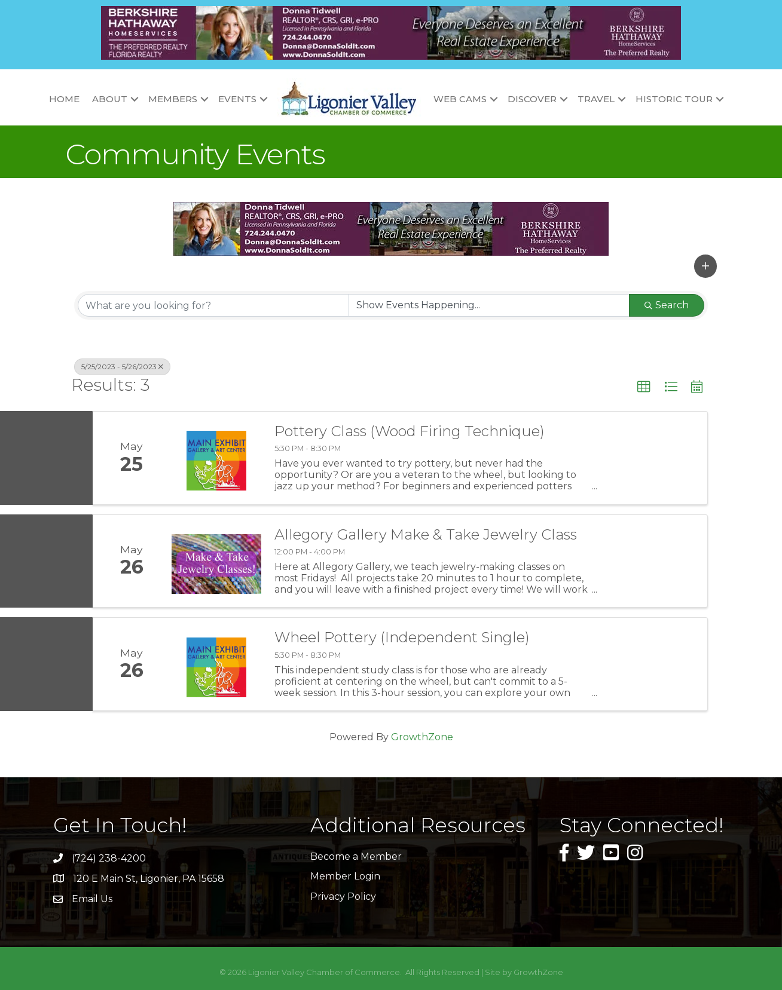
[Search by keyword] (213, 305)
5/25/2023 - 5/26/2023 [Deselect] (122, 366)
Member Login (345, 876)
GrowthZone (422, 737)
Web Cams (460, 99)
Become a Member (356, 856)
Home (64, 99)
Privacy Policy (343, 896)
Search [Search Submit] (666, 305)
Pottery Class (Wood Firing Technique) (409, 431)
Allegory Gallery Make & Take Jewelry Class (425, 534)
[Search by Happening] (489, 305)
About (109, 99)
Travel (596, 99)
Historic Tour (674, 99)
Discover (532, 99)
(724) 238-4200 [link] (109, 858)
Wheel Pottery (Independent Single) (402, 637)
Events (237, 99)
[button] (705, 266)
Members (172, 99)
